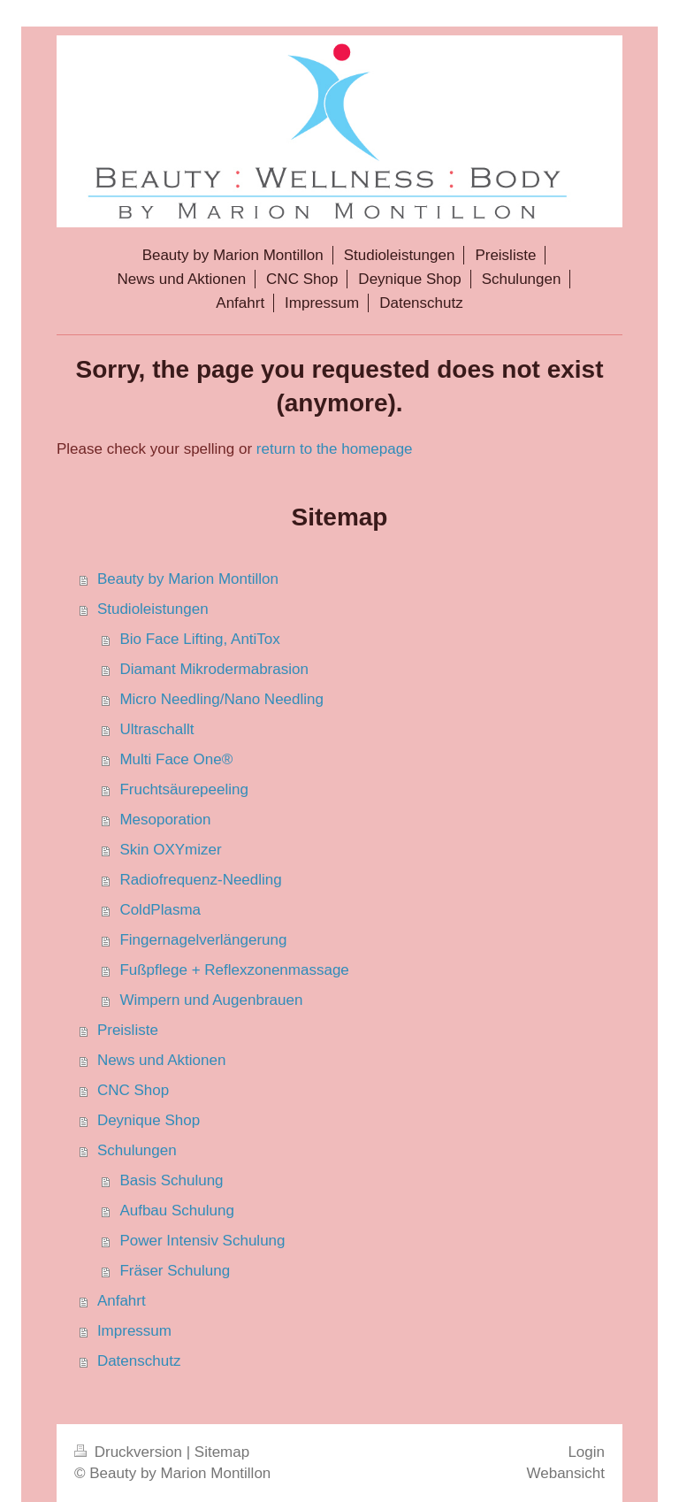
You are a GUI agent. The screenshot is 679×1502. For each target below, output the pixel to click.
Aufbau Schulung (176, 1210)
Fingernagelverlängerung (202, 939)
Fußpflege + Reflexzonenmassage (233, 970)
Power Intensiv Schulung (202, 1240)
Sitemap (222, 1452)
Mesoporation (164, 819)
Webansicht (565, 1473)
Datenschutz (139, 1361)
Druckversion (130, 1452)
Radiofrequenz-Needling (200, 879)
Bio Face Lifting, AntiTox (199, 639)
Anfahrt (121, 1300)
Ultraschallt (156, 729)
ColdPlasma (160, 909)
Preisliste (127, 1030)
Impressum (134, 1330)
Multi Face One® (176, 759)
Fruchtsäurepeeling (183, 789)
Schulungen (137, 1150)
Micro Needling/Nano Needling (221, 699)
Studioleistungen (153, 609)
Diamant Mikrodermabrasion (214, 669)
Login (586, 1452)
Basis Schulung (171, 1180)
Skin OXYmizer (170, 849)
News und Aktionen (161, 1060)
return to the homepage (334, 449)
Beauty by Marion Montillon (187, 579)
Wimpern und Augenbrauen (210, 1000)
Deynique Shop (148, 1120)
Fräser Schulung (174, 1270)
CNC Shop (133, 1090)
